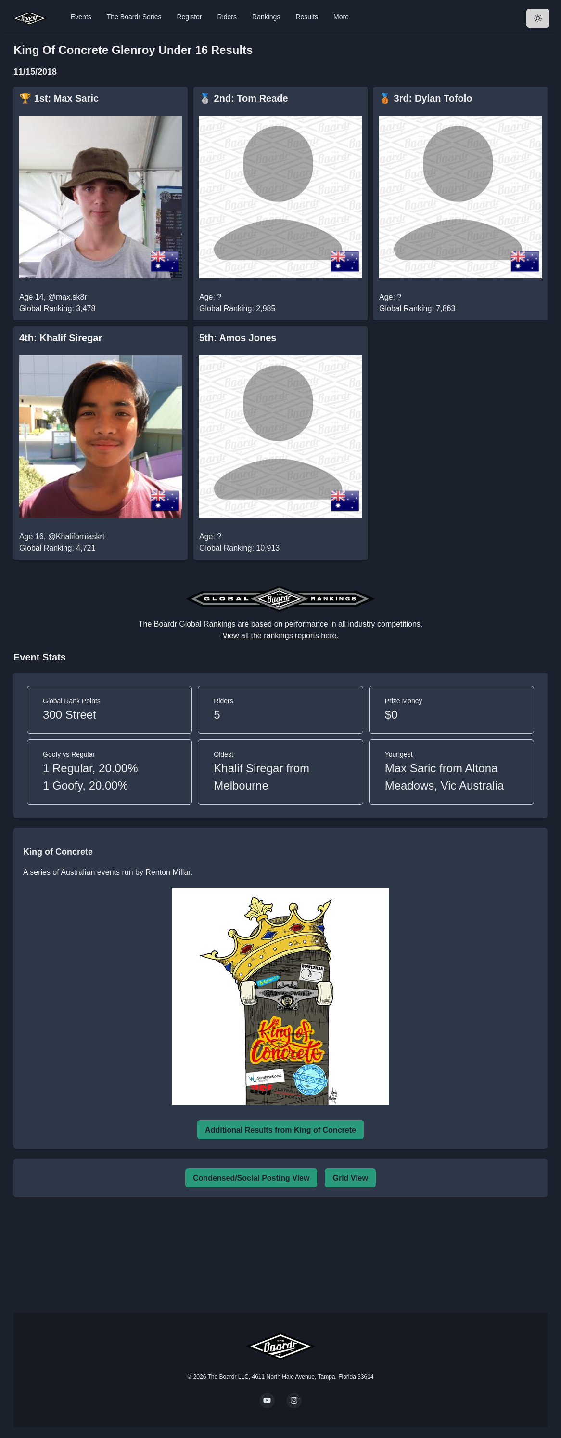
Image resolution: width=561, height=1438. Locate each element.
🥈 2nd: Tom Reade (243, 98)
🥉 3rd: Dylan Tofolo (425, 98)
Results (306, 17)
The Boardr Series (134, 17)
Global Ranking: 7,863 (417, 308)
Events (81, 17)
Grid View (350, 1178)
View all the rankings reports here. (280, 636)
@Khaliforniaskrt (76, 536)
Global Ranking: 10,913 (239, 548)
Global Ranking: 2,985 (237, 308)
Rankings (266, 17)
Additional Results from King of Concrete (280, 1130)
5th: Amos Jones (237, 337)
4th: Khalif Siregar (60, 337)
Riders (227, 17)
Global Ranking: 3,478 (57, 308)
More (341, 17)
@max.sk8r (67, 297)
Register (189, 17)
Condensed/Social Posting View (251, 1178)
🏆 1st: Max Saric (59, 98)
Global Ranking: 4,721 (57, 548)
